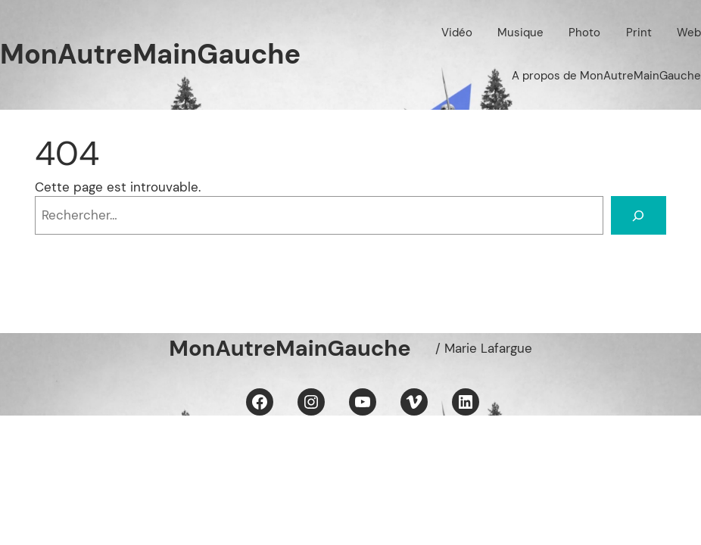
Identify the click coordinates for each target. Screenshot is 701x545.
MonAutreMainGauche (150, 54)
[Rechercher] (638, 215)
